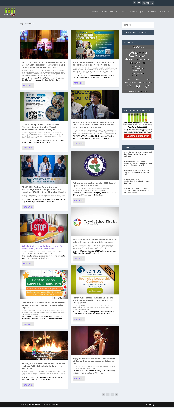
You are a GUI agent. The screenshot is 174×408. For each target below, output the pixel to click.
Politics (114, 13)
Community (25, 73)
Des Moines (32, 73)
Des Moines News (42, 73)
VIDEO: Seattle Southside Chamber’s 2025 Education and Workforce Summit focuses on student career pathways (93, 125)
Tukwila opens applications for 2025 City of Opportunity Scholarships (94, 185)
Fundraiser (28, 75)
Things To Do (26, 315)
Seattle (75, 74)
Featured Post (48, 135)
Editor (25, 71)
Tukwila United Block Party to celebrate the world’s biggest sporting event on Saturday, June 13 (138, 164)
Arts (124, 13)
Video (107, 134)
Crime (104, 13)
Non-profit (47, 75)
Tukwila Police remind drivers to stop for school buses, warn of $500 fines (42, 248)
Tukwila (32, 76)
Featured (55, 73)
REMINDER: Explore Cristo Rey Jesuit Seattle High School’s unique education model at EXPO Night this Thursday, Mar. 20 (44, 190)
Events (133, 13)
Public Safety (30, 254)
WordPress (54, 405)
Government (76, 191)
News (41, 75)
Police (23, 254)
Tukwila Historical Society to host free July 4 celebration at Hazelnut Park (137, 173)
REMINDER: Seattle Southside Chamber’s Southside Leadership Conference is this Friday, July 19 (93, 301)
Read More (27, 86)
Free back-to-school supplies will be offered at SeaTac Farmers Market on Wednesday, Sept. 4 (43, 306)
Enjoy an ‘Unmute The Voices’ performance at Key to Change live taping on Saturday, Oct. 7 (94, 362)
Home (95, 13)
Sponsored (48, 198)
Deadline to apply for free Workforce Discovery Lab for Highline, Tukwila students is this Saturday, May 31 (40, 128)
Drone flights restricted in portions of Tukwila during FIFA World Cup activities (138, 155)
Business (61, 71)
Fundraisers (35, 75)
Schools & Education (38, 137)
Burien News (54, 71)
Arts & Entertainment (44, 71)
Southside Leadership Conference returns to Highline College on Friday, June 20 (93, 64)
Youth (45, 76)
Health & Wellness (27, 313)
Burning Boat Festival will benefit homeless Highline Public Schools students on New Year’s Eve (43, 367)
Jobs (142, 13)
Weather (152, 13)
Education (46, 196)
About (163, 13)
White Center (39, 76)
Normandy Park (55, 75)
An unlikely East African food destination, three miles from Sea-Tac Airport (137, 182)
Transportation (38, 254)
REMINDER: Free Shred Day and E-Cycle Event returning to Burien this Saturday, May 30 (137, 191)
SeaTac (63, 75)
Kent (111, 70)
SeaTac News (26, 76)
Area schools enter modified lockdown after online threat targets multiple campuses (95, 241)
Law (57, 253)
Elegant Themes (34, 405)
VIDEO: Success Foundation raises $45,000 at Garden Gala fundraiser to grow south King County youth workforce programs (44, 66)
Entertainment (57, 372)
